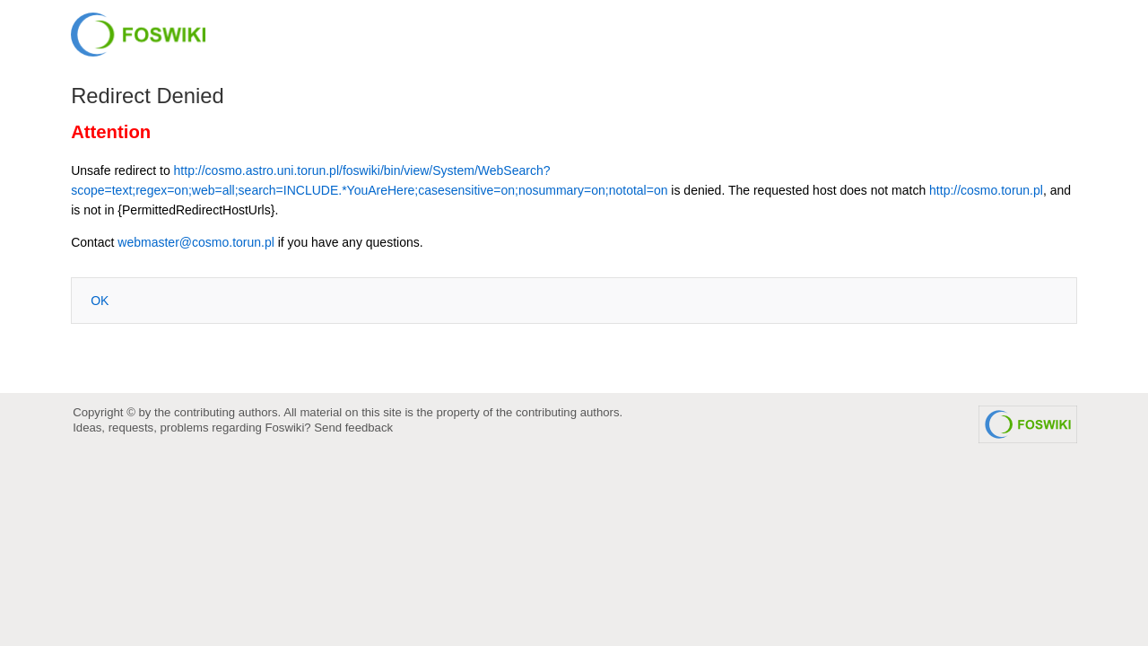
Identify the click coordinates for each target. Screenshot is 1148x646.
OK (100, 300)
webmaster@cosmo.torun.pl (195, 242)
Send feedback (353, 427)
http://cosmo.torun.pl (986, 190)
